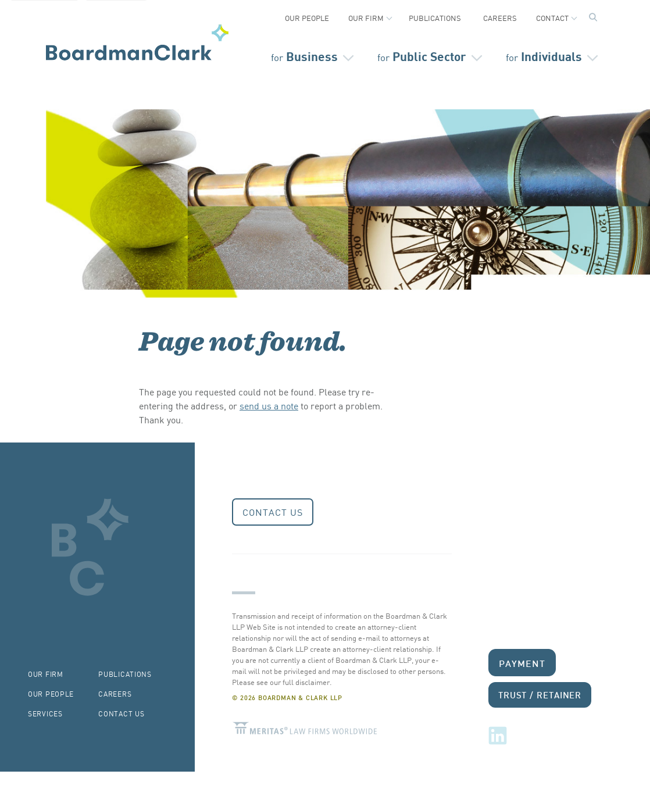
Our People (307, 17)
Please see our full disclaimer (281, 681)
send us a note (269, 405)
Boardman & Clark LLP (137, 42)
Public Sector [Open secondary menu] (421, 55)
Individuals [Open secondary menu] (544, 55)
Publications (435, 17)
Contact (552, 17)
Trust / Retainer (539, 694)
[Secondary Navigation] (325, 14)
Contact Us (272, 512)
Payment (522, 662)
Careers (500, 17)
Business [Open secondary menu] (304, 55)
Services (45, 713)
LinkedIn (497, 735)
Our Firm (366, 17)
